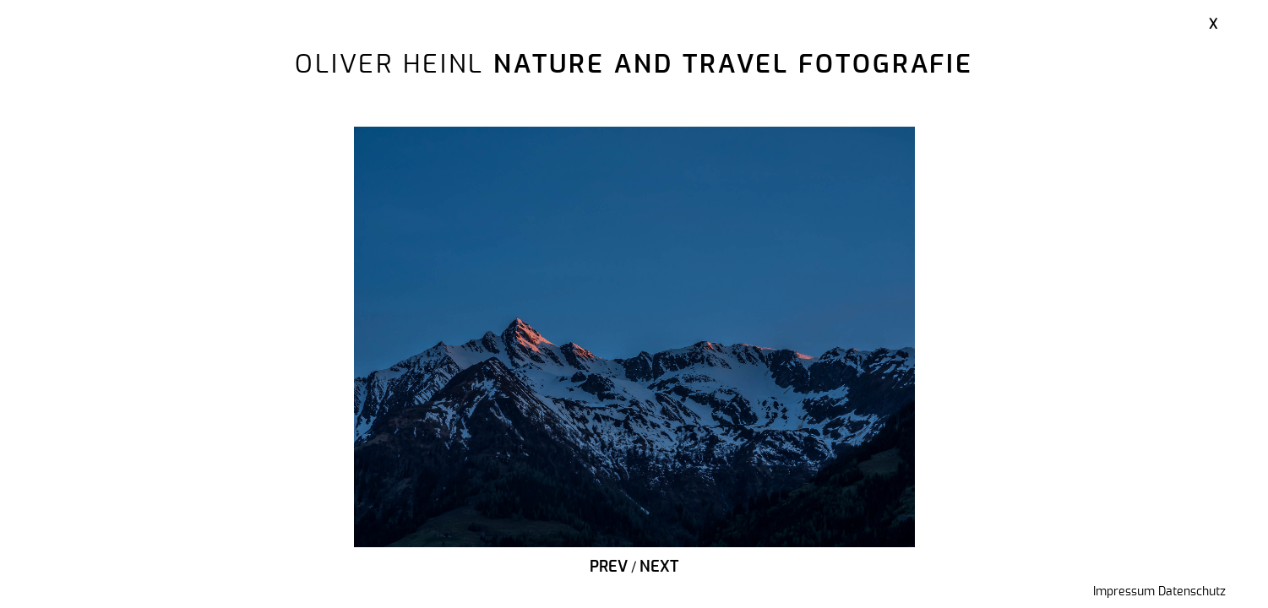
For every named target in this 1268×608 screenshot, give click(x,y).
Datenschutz (1192, 592)
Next (658, 567)
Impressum (1124, 592)
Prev (609, 567)
